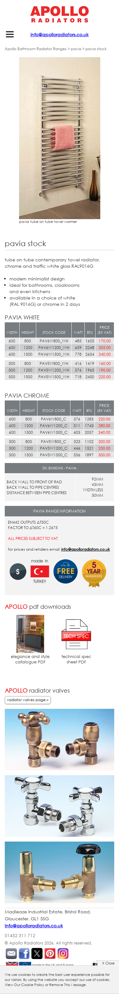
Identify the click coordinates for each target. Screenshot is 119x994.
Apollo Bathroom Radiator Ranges (36, 48)
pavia (76, 48)
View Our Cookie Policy (24, 984)
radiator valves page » (27, 699)
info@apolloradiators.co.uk (59, 34)
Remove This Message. (68, 984)
